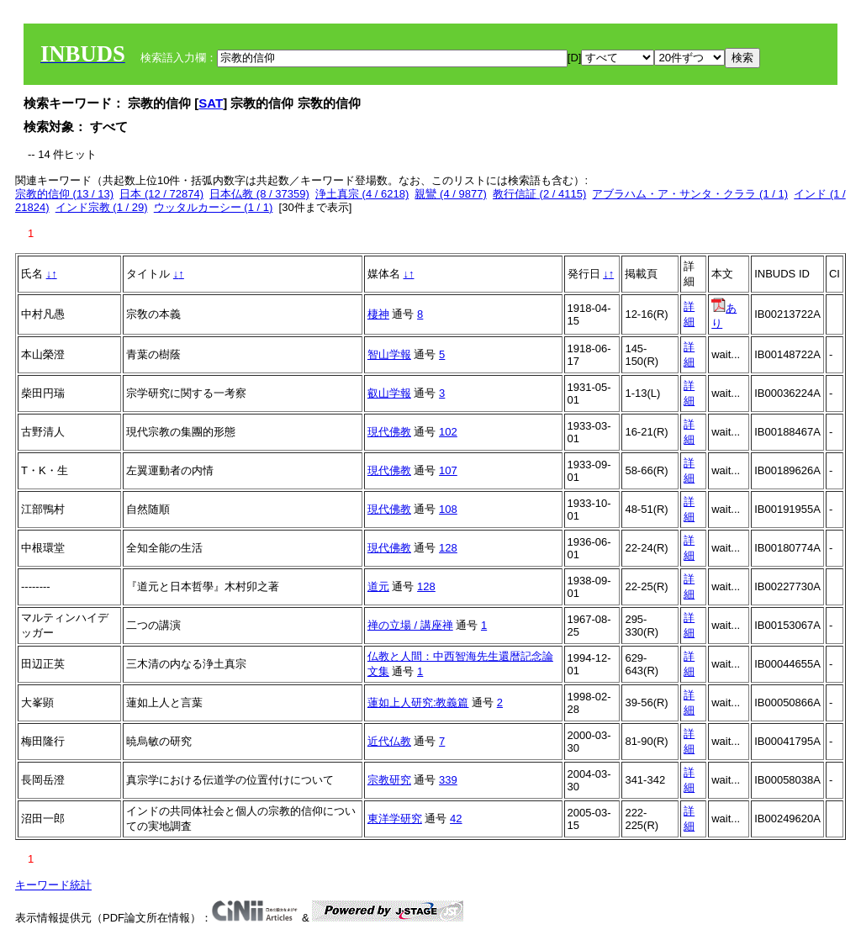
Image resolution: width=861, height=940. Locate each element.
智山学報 (389, 354)
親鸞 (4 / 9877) (450, 193)
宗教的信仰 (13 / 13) (64, 193)
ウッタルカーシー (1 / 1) (213, 207)
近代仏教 (389, 741)
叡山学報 (389, 393)
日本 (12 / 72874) (161, 193)
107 (448, 470)
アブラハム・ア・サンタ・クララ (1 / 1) (690, 193)
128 (448, 547)
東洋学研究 (394, 818)
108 (448, 509)
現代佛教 (389, 431)
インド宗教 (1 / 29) (101, 207)
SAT (210, 103)
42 (456, 818)
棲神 (378, 314)
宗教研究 (389, 780)
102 (448, 431)
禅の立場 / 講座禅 (410, 625)
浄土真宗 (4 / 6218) (362, 193)
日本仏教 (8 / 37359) (259, 193)
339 (448, 780)
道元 (378, 586)
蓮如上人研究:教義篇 (418, 702)
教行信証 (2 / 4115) (539, 193)
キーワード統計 (53, 885)
